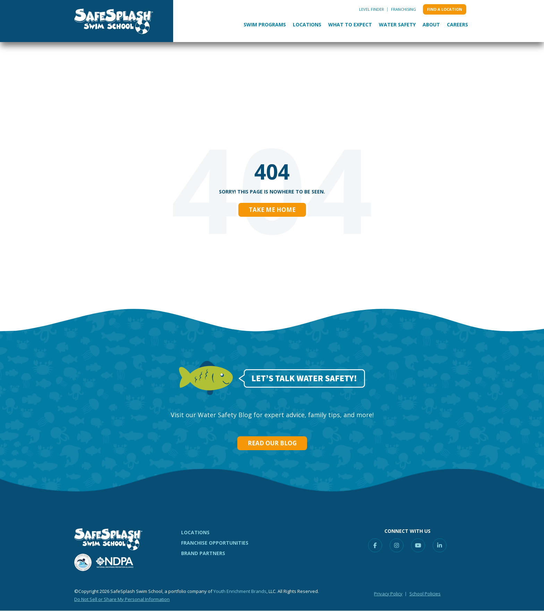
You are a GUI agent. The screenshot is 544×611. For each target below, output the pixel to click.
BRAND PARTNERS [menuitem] (203, 553)
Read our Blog (272, 443)
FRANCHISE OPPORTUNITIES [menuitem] (214, 542)
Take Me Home (272, 210)
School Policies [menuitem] (425, 594)
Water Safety (397, 24)
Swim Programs (265, 24)
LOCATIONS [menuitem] (195, 532)
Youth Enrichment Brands (239, 591)
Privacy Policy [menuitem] (388, 594)
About (431, 24)
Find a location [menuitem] (444, 9)
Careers (457, 24)
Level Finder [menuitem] (371, 9)
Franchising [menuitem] (403, 9)
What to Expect (350, 24)
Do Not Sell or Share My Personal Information (122, 599)
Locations (307, 24)
